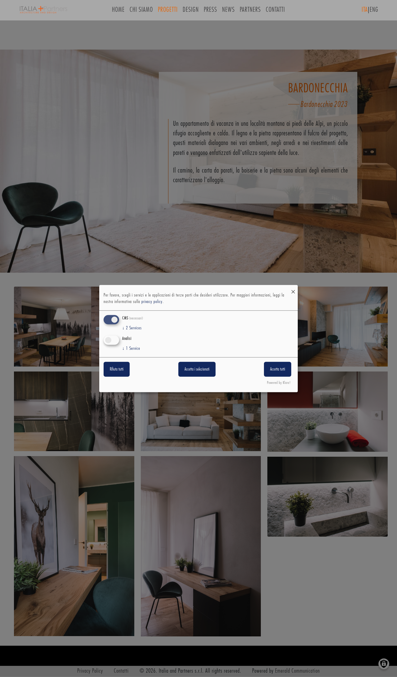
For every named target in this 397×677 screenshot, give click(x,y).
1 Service (131, 348)
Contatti (275, 12)
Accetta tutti (277, 369)
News (228, 12)
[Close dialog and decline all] (293, 288)
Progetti (168, 12)
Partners (250, 12)
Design (191, 12)
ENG (374, 12)
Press (210, 12)
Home (118, 12)
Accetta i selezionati (197, 369)
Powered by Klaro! (279, 383)
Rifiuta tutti (116, 369)
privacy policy (152, 302)
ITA (365, 12)
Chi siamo (141, 12)
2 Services (132, 328)
